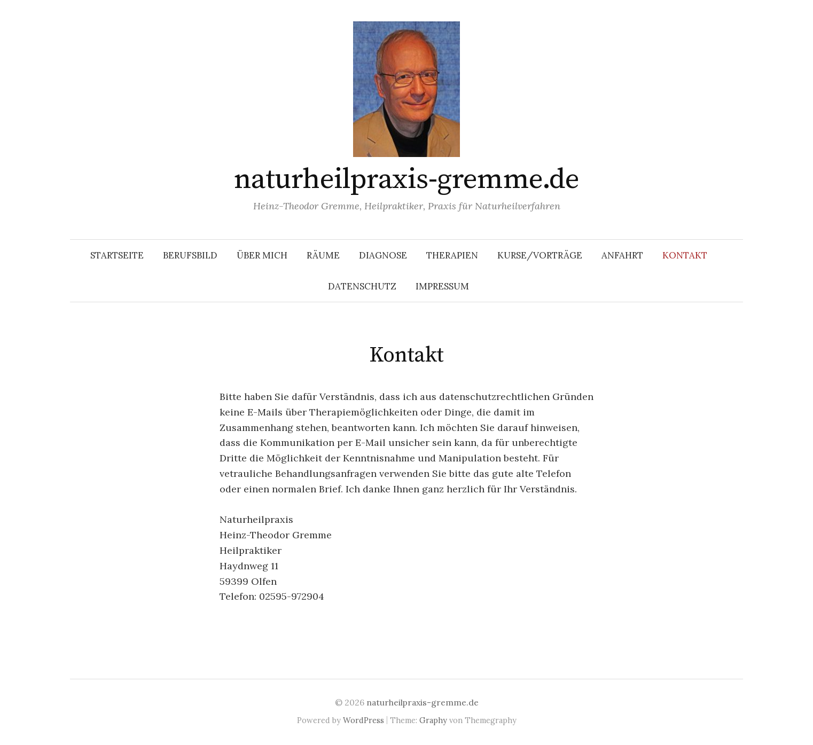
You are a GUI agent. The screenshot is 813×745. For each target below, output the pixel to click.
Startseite (117, 255)
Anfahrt (622, 255)
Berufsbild (190, 255)
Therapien (452, 255)
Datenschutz (362, 286)
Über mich (262, 255)
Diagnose (383, 255)
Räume (323, 255)
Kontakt (684, 255)
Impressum (442, 286)
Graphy (433, 720)
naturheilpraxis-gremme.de (407, 179)
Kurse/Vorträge (539, 255)
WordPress (363, 720)
